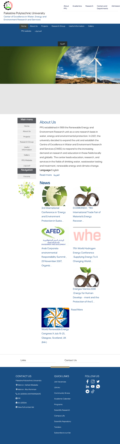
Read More (77, 310)
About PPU (66, 7)
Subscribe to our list (62, 432)
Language (45, 170)
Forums (27, 176)
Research (89, 6)
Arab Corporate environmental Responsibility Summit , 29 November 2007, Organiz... (54, 257)
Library (57, 387)
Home (23, 26)
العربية (62, 43)
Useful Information (76, 26)
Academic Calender (62, 398)
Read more (46, 175)
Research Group (58, 26)
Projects (44, 26)
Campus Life (59, 415)
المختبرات (38, 31)
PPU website (26, 31)
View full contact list (26, 407)
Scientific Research (62, 410)
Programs (58, 404)
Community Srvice (62, 393)
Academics (77, 6)
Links (23, 360)
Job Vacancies (60, 381)
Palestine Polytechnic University (24, 13)
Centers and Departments (102, 7)
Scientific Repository (62, 421)
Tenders (57, 427)
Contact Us (71, 360)
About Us (34, 26)
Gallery (91, 26)
